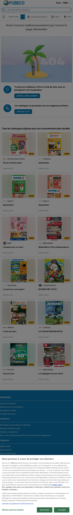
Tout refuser (45, 510)
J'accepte (62, 510)
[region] (36, 485)
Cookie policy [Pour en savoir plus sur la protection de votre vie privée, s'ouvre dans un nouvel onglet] (57, 485)
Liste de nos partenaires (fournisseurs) (17, 504)
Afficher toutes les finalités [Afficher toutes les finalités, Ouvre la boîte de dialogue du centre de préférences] (13, 510)
